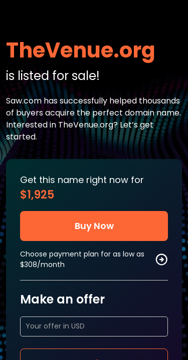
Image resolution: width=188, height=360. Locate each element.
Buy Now (94, 226)
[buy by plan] (161, 259)
